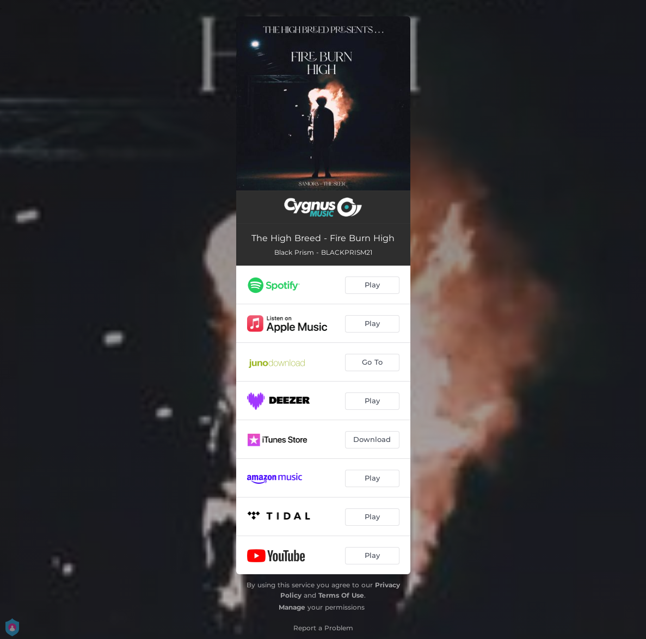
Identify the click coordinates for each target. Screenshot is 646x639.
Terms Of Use (341, 595)
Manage (292, 607)
